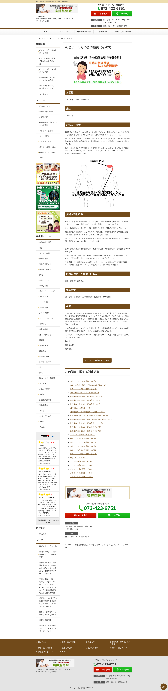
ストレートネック (46, 318)
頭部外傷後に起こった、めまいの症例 (84, 393)
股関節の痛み (44, 356)
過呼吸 (41, 394)
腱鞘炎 (41, 340)
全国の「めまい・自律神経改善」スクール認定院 (47, 554)
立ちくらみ (43, 297)
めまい (46, 38)
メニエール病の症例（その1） (81, 477)
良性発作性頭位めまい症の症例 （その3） (87, 423)
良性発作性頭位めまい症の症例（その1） (86, 431)
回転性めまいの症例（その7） (81, 408)
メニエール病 (44, 253)
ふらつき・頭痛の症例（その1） (82, 435)
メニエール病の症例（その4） (81, 465)
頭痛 (41, 275)
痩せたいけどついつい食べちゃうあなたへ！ (47, 613)
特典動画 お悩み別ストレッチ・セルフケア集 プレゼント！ (47, 628)
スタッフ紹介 (44, 136)
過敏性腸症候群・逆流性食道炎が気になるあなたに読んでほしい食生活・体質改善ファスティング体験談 (47, 568)
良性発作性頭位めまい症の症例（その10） (86, 396)
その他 (41, 427)
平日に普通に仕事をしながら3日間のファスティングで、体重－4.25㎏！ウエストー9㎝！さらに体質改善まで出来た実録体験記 (47, 586)
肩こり (41, 367)
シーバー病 (43, 302)
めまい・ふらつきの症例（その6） (83, 442)
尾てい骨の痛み (45, 335)
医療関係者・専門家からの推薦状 (47, 124)
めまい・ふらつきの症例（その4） (83, 446)
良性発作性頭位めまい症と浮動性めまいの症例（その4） (92, 419)
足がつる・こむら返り (47, 291)
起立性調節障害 (45, 400)
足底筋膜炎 (43, 307)
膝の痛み (42, 351)
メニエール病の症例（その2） (81, 473)
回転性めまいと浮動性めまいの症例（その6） (87, 412)
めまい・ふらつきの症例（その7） (83, 438)
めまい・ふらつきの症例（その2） (83, 454)
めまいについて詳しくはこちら (97, 360)
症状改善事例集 (45, 620)
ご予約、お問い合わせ (122, 32)
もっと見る (43, 94)
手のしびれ (43, 286)
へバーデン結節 (45, 416)
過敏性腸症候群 (45, 264)
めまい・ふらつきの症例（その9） (83, 381)
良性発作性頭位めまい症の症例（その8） (86, 404)
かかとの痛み (44, 313)
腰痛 (41, 373)
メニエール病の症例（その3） (81, 469)
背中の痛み (43, 345)
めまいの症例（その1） (79, 458)
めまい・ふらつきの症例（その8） (83, 389)
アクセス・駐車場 (46, 131)
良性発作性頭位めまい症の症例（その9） (86, 400)
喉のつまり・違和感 (47, 378)
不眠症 (41, 421)
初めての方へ (65, 32)
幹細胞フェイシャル (47, 152)
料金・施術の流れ (84, 32)
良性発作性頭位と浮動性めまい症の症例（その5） (89, 415)
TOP (45, 32)
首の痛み (42, 324)
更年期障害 (43, 405)
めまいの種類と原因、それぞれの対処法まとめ (88, 385)
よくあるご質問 (45, 141)
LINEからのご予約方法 (48, 546)
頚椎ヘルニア (44, 280)
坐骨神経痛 (43, 329)
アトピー (42, 383)
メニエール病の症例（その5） (81, 461)
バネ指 (41, 411)
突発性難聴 (43, 259)
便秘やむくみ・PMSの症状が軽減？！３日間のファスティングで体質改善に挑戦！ (48, 602)
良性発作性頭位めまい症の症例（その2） (86, 427)
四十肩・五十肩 (45, 362)
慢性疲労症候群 (45, 269)
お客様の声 (103, 32)
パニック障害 (44, 389)
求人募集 (42, 534)
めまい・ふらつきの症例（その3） (83, 450)
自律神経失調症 (45, 242)
